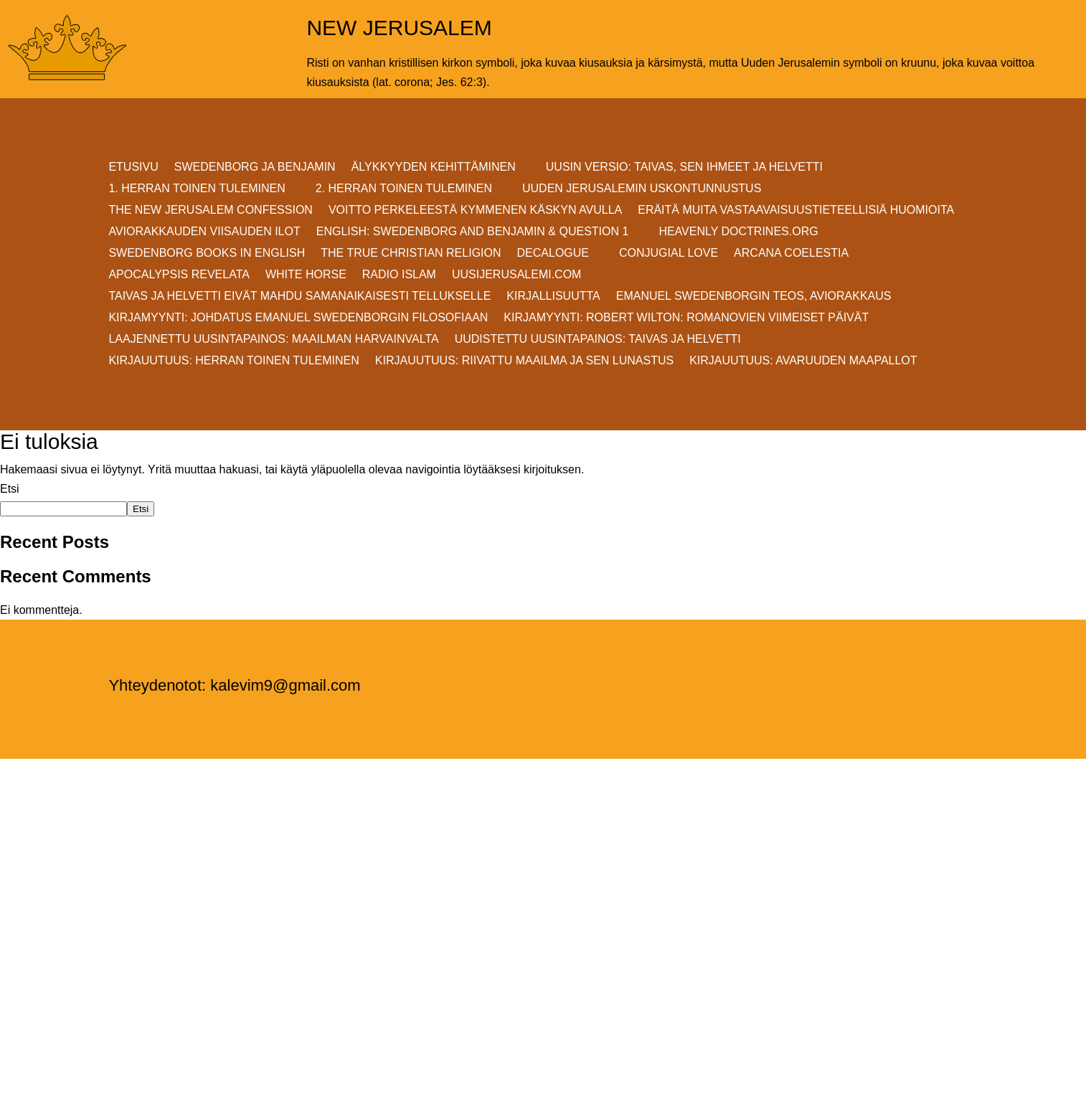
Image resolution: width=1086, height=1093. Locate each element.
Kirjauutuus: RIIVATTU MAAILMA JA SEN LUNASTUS (524, 361)
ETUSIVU (133, 167)
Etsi (9, 489)
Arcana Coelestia (791, 253)
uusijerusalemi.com (516, 275)
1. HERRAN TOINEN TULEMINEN (196, 189)
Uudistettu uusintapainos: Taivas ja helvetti (598, 339)
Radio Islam (399, 275)
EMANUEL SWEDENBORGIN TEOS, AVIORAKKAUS (754, 296)
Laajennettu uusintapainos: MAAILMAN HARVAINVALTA (273, 339)
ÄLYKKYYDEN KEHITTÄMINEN (433, 167)
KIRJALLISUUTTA (553, 296)
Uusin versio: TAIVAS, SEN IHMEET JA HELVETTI (684, 167)
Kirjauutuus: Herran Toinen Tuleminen (233, 361)
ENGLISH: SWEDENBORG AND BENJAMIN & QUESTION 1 (472, 232)
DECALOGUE (553, 253)
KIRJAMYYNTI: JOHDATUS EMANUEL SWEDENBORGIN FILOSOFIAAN (298, 318)
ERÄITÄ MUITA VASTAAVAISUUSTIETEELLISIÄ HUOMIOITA (796, 210)
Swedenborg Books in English (206, 253)
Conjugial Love (668, 253)
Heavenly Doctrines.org (738, 232)
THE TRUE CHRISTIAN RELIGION (411, 253)
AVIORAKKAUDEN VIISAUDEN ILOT (204, 232)
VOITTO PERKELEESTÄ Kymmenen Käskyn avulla (475, 210)
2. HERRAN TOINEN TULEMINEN (404, 189)
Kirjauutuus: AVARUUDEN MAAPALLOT (803, 361)
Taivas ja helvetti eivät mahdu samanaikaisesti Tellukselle (299, 296)
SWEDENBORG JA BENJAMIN (255, 167)
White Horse (305, 275)
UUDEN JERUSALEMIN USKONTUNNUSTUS (641, 189)
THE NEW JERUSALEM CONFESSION (210, 210)
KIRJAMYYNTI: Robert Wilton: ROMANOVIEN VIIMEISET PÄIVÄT (686, 318)
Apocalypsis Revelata (179, 275)
